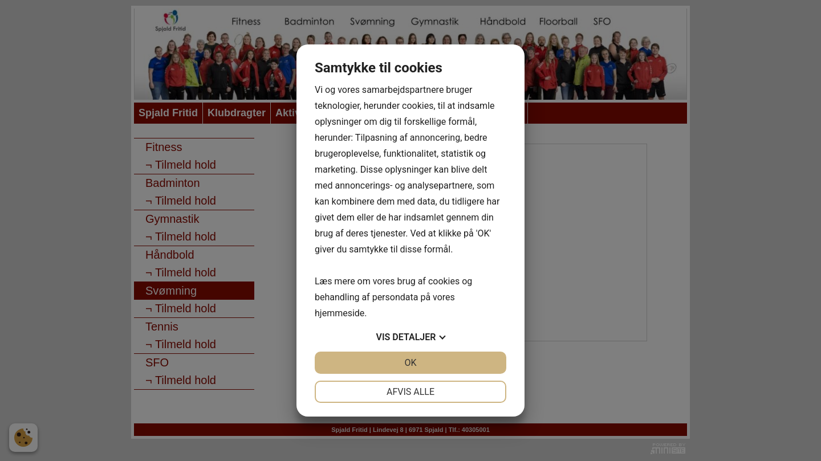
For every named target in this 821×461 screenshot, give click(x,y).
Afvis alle (410, 391)
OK (410, 362)
